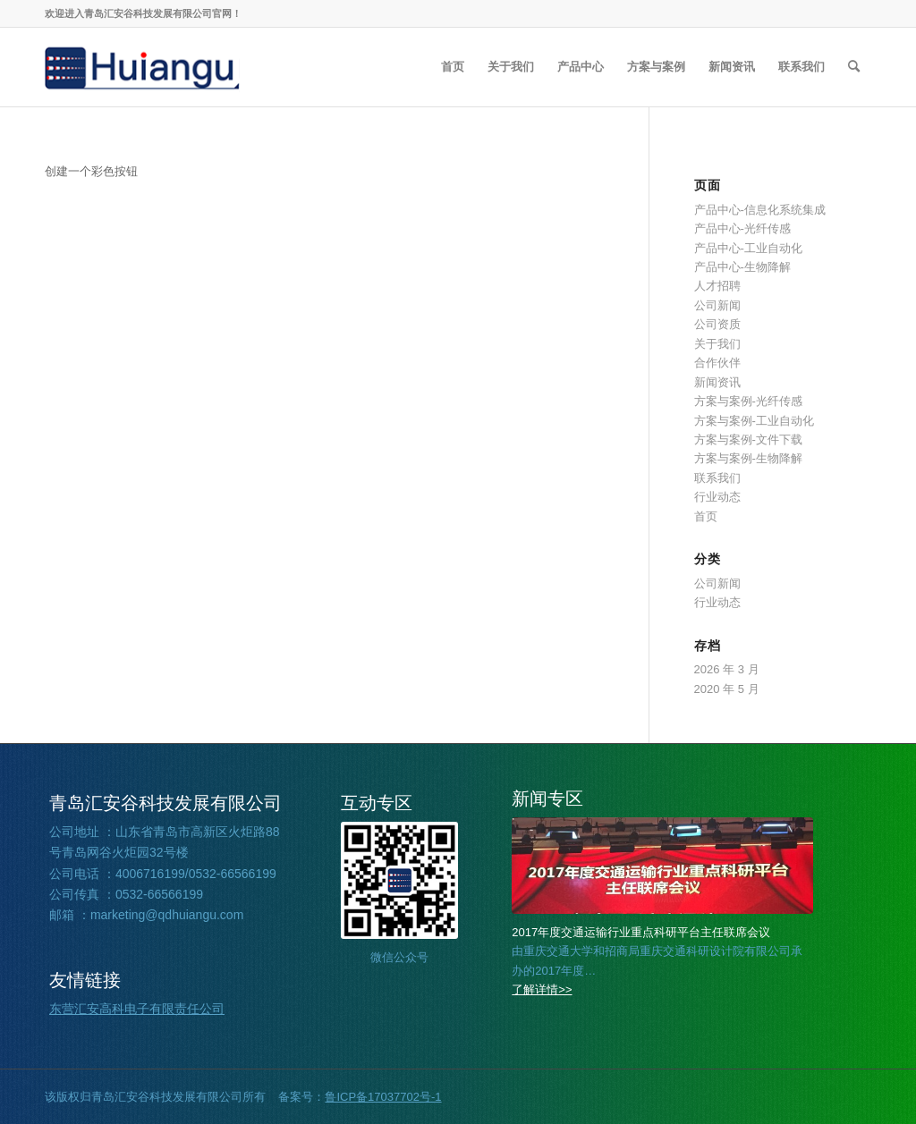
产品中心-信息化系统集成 (760, 209)
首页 (705, 516)
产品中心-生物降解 (742, 267)
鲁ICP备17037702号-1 (383, 1096)
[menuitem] (452, 67)
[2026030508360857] (142, 67)
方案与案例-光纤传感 (748, 401)
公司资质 (717, 324)
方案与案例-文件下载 (748, 439)
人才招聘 (717, 285)
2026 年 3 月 (726, 669)
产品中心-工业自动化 (748, 248)
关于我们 (717, 344)
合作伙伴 (717, 362)
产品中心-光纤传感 (742, 228)
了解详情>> (542, 989)
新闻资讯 (717, 382)
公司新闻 (717, 305)
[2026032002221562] (662, 865)
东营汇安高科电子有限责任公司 (137, 1008)
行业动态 (717, 496)
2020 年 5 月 (726, 689)
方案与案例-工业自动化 (754, 420)
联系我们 (717, 478)
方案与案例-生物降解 (748, 458)
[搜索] (853, 67)
